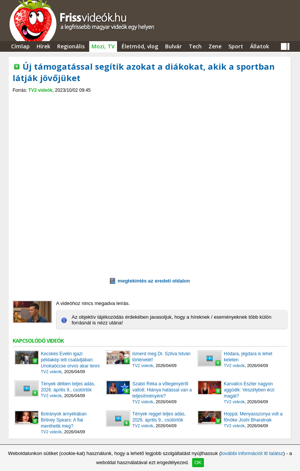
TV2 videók (40, 90)
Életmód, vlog (140, 46)
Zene (215, 46)
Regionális (71, 46)
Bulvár (173, 46)
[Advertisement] (150, 99)
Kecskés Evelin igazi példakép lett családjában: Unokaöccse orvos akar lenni (70, 360)
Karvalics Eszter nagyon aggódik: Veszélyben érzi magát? (249, 390)
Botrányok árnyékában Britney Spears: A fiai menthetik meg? (64, 420)
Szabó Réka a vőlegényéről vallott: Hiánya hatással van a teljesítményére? (162, 390)
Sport (235, 46)
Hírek (43, 46)
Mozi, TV (103, 46)
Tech (195, 46)
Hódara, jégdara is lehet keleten (248, 356)
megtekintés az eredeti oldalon (150, 281)
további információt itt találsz (252, 453)
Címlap (20, 46)
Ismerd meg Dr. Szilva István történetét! (161, 356)
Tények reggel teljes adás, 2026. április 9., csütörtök (159, 417)
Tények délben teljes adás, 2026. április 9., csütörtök (68, 387)
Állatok (259, 46)
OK (198, 462)
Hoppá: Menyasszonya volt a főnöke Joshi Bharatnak (253, 417)
